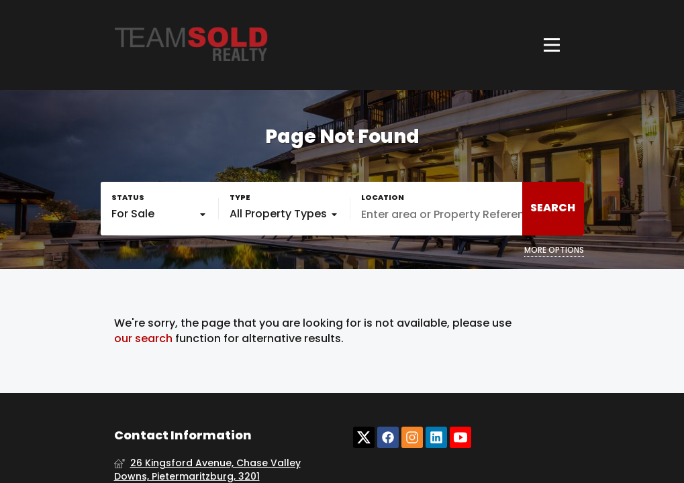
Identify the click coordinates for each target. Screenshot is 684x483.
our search (143, 338)
